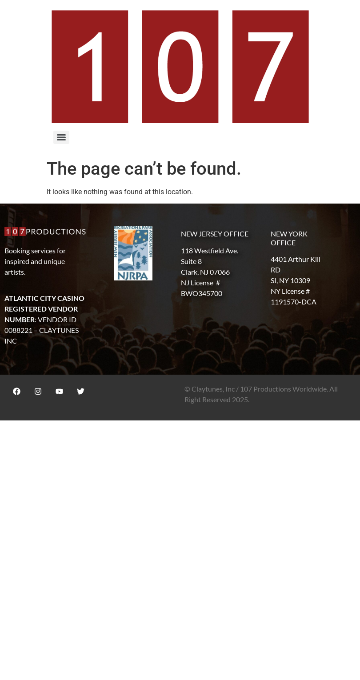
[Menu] (61, 137)
